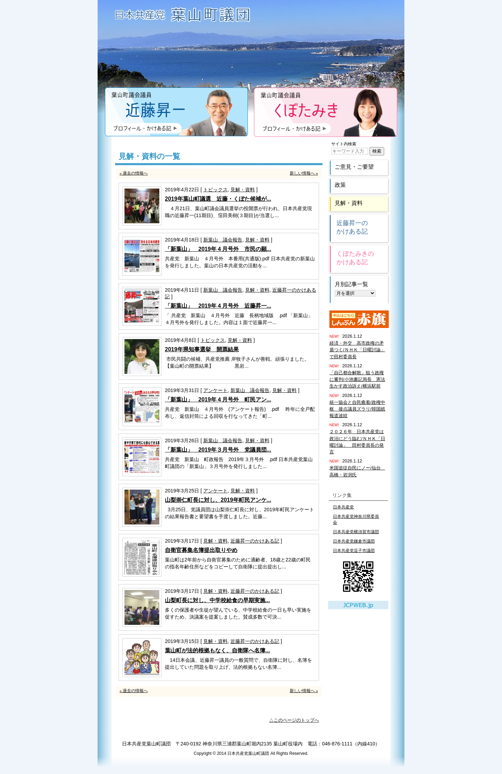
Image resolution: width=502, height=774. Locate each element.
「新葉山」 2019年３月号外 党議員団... (218, 450)
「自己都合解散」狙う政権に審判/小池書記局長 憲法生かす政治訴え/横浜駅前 (357, 379)
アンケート (215, 390)
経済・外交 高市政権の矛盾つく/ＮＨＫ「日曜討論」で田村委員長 (357, 349)
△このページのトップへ (294, 720)
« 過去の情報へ (134, 173)
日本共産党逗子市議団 (354, 550)
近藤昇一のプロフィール (176, 112)
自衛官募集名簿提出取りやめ (201, 550)
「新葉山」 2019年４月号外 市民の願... (218, 249)
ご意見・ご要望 (354, 167)
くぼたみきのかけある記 (355, 258)
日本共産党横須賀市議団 (356, 531)
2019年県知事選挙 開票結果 (202, 349)
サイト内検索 (343, 143)
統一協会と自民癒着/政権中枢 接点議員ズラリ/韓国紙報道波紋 (357, 409)
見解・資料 (242, 189)
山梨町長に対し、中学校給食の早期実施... (217, 600)
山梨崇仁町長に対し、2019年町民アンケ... (218, 500)
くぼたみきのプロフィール (325, 112)
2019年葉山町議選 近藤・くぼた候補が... (218, 199)
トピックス (215, 189)
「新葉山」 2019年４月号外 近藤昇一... (218, 306)
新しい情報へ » (304, 173)
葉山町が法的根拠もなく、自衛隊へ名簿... (217, 650)
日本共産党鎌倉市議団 (354, 541)
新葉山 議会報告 (222, 240)
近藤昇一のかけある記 (254, 541)
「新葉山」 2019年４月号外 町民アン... (218, 400)
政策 (340, 185)
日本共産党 (343, 507)
